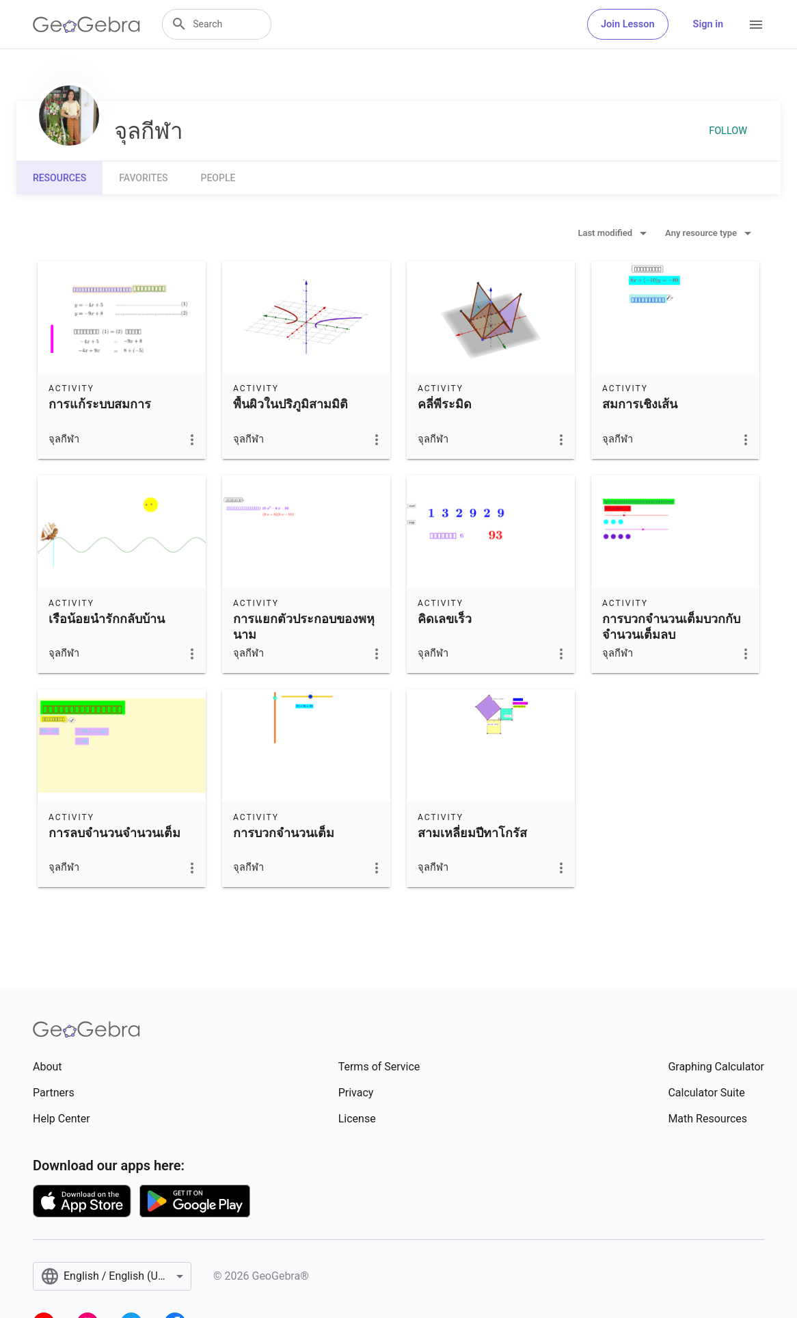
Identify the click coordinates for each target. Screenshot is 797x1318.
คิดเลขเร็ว (445, 618)
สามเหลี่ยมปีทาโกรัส (472, 833)
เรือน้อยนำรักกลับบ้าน (107, 618)
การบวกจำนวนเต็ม (283, 833)
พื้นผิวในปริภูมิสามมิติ (290, 404)
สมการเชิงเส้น (639, 404)
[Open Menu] (756, 24)
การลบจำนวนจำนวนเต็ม (114, 833)
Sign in (708, 24)
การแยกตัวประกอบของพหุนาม (304, 626)
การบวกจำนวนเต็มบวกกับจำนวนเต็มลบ (671, 626)
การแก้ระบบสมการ (100, 404)
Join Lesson (628, 24)
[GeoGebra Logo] (86, 24)
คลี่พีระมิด (445, 404)
